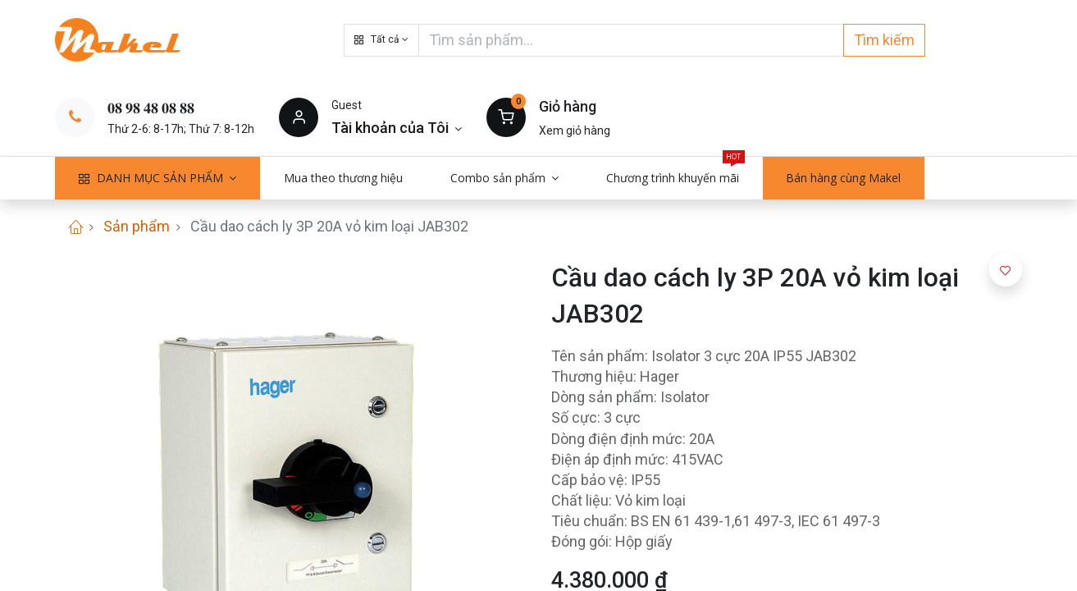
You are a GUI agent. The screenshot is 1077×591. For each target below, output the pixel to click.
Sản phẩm (136, 226)
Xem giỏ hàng (574, 130)
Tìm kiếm (884, 39)
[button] (381, 40)
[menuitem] (343, 178)
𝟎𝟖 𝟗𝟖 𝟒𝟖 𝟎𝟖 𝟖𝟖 (150, 108)
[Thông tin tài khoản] (396, 127)
